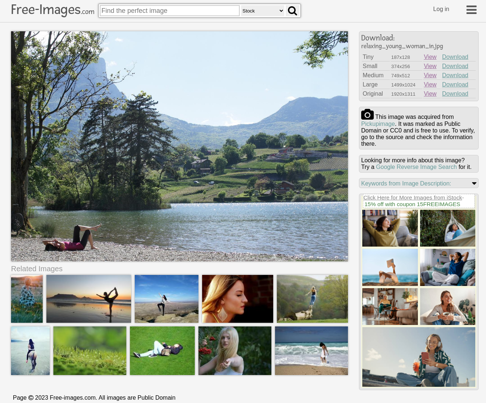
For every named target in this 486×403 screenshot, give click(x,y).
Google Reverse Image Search (416, 167)
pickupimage (378, 124)
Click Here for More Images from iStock (412, 197)
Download (455, 57)
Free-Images (52, 9)
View (430, 57)
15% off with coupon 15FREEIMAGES (412, 204)
